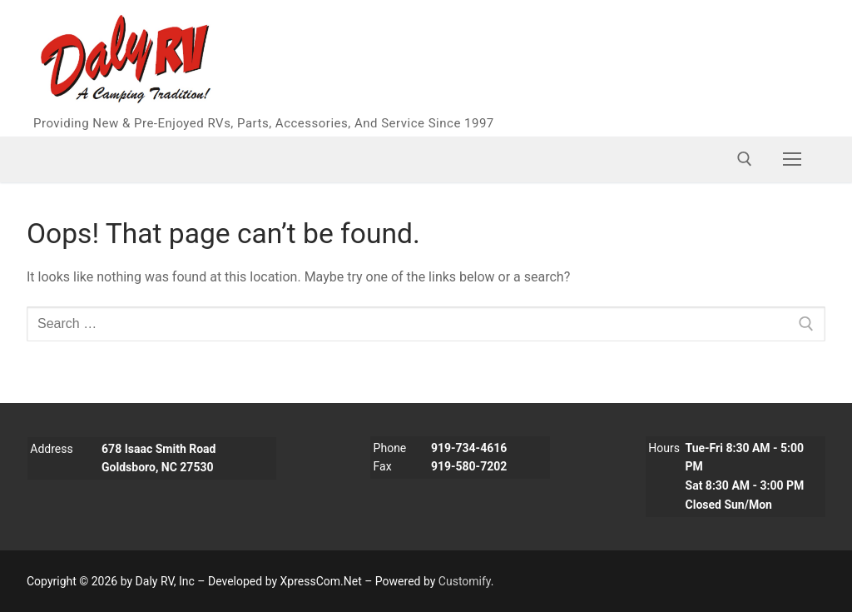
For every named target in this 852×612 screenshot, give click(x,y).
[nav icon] (792, 159)
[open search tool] (744, 159)
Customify (464, 581)
